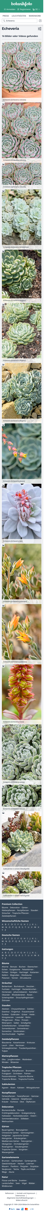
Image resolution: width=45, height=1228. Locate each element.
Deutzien (30, 986)
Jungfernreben (14, 1059)
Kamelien (33, 992)
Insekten (23, 1180)
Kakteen (20, 1087)
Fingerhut (15, 1011)
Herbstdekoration (20, 1116)
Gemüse (34, 1096)
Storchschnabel (8, 1034)
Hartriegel (23, 972)
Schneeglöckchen (9, 1048)
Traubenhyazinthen (27, 1048)
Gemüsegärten (27, 1132)
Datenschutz (20, 1195)
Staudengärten (21, 1146)
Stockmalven (19, 1031)
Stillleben (25, 1118)
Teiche (16, 1169)
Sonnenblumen (8, 1028)
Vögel (24, 1183)
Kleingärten (7, 1138)
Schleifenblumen (9, 1025)
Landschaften (8, 1183)
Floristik (20, 1110)
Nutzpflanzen (23, 910)
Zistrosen (6, 1000)
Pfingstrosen (7, 1020)
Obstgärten (7, 1144)
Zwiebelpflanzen (9, 916)
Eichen (5, 969)
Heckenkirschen (29, 989)
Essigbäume (15, 969)
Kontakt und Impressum (26, 1193)
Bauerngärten (8, 1130)
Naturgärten (26, 1141)
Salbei (16, 1023)
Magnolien (14, 975)
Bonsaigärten (22, 1130)
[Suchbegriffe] (19, 21)
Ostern (33, 1116)
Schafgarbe (26, 1023)
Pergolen (24, 1166)
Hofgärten (6, 1135)
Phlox (17, 1020)
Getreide (5, 1099)
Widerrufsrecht (21, 1200)
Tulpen (5, 1051)
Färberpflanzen (8, 1096)
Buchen (22, 966)
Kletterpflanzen (8, 910)
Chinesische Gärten (10, 1132)
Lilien (11, 1045)
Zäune (11, 1172)
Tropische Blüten (9, 1079)
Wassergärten (8, 1152)
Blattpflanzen (18, 1070)
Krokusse (31, 1042)
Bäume (5, 907)
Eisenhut (5, 1011)
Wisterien (14, 1062)
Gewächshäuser (9, 1163)
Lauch (4, 1045)
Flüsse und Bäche (9, 1180)
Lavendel (19, 1017)
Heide (32, 1014)
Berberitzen (7, 986)
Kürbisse (14, 1101)
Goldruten (15, 1014)
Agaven (5, 1087)
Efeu (4, 1059)
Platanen (6, 978)
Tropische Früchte (26, 1079)
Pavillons (14, 1166)
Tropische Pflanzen (20, 913)
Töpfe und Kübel (28, 1169)
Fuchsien (6, 989)
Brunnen (6, 1160)
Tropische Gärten (9, 1149)
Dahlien (30, 1009)
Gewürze (15, 1099)
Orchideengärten (21, 1144)
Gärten (25, 907)
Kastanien (34, 972)
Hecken (21, 1163)
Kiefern (5, 975)
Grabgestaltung (28, 1113)
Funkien (5, 1014)
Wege (4, 1172)
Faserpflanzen (23, 1096)
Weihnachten (7, 1121)
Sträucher (6, 913)
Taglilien (20, 1034)
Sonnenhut (7, 1031)
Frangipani (6, 1073)
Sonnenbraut (23, 1028)
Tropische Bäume (25, 1076)
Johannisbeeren (20, 992)
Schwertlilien (24, 1025)
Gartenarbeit (17, 1160)
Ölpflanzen (30, 1101)
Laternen (30, 1163)
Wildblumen (7, 1186)
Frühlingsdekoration (11, 1113)
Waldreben (27, 1059)
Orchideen (17, 1073)
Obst (22, 1101)
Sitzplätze (34, 1166)
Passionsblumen (9, 1076)
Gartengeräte (30, 1160)
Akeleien (5, 1009)
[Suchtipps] (40, 21)
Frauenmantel (28, 1011)
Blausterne (6, 1042)
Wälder (32, 1183)
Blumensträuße (8, 1110)
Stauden (34, 910)
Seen (18, 1183)
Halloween (6, 1116)
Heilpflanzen (26, 1099)
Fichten (5, 972)
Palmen (27, 1073)
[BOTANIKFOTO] (21, 4)
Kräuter (5, 1101)
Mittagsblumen (33, 1087)
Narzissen (20, 1045)
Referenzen (9, 1193)
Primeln (25, 1020)
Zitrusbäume (25, 978)
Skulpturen (6, 1169)
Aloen (12, 1087)
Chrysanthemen (18, 1009)
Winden (5, 1062)
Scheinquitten (8, 997)
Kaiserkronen (19, 1042)
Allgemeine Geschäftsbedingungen (20, 1198)
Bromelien (30, 1070)
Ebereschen (33, 966)
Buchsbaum (19, 986)
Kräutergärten (20, 1138)
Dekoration (15, 907)
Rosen (29, 994)
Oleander (6, 994)
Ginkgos (13, 972)
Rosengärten (7, 1146)
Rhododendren (18, 994)
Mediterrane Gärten (10, 1141)
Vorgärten (23, 1149)
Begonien (6, 1070)
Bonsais (13, 966)
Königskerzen (8, 1017)
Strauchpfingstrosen (25, 997)
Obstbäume (26, 975)
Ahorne (5, 966)
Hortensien (7, 992)
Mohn (28, 1017)
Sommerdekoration (10, 1118)
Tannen (15, 978)
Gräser (24, 1014)
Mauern (5, 1166)
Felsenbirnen (27, 969)
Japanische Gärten (21, 1135)
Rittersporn (7, 1023)
